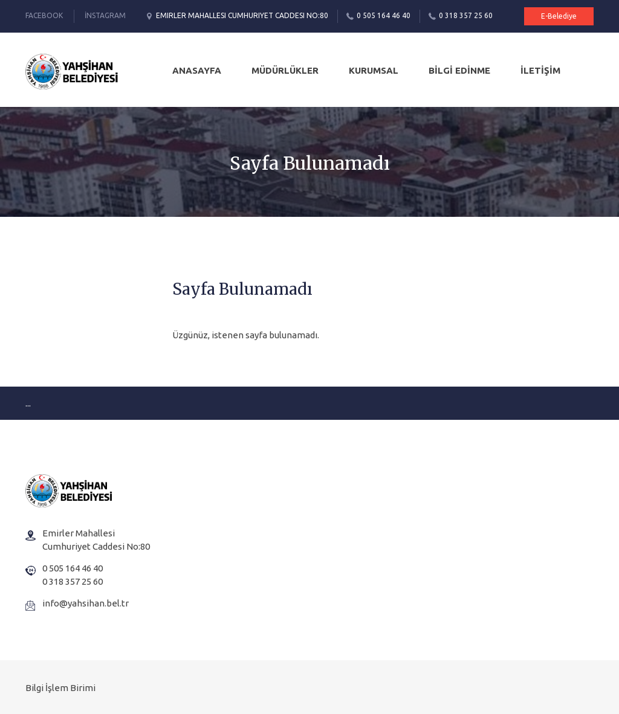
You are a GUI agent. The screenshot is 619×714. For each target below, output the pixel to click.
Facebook (44, 15)
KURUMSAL (373, 70)
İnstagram (105, 15)
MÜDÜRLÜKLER (285, 70)
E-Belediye (559, 16)
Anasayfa (196, 70)
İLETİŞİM (540, 70)
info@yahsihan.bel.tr (85, 603)
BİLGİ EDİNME (459, 70)
